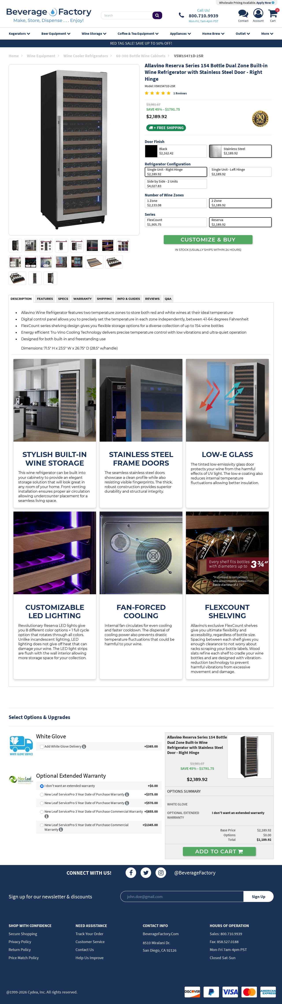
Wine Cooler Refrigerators (87, 55)
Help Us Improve (90, 957)
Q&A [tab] (168, 298)
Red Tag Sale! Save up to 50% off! (141, 43)
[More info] (84, 746)
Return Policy (20, 949)
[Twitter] (146, 872)
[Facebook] (131, 872)
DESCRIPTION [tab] (21, 298)
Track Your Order (89, 933)
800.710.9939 (231, 933)
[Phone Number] (198, 15)
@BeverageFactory (194, 872)
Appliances (180, 33)
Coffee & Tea (138, 33)
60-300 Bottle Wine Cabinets (142, 55)
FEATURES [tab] (45, 298)
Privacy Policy (20, 941)
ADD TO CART (219, 851)
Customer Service (90, 941)
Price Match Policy (24, 957)
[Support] (243, 16)
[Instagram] (161, 872)
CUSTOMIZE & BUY (208, 239)
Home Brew (213, 33)
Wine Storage (94, 33)
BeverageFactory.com (161, 933)
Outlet (243, 33)
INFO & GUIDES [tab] (128, 298)
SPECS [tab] (63, 298)
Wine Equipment (43, 55)
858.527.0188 (227, 941)
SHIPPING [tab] (104, 298)
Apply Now (265, 3)
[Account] (258, 16)
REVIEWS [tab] (152, 298)
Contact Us (85, 949)
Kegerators (19, 33)
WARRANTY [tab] (82, 298)
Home (15, 55)
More (267, 33)
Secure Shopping (23, 933)
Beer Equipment (55, 33)
